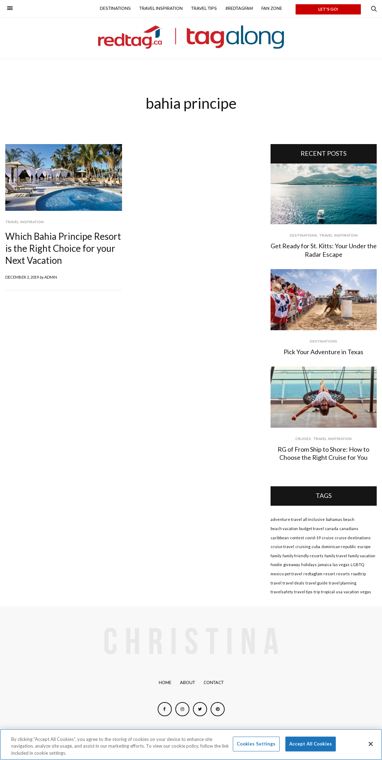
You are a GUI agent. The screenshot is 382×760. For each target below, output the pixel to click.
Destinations (115, 8)
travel (276, 583)
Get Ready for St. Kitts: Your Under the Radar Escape (324, 250)
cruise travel (282, 546)
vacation (351, 591)
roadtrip (358, 573)
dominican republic (338, 546)
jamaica (325, 564)
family (276, 555)
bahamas (334, 519)
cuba (315, 546)
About (187, 682)
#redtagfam (239, 8)
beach (348, 519)
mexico (277, 573)
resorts (343, 573)
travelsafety (282, 591)
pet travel (293, 573)
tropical (328, 591)
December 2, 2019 (22, 277)
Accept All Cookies (310, 745)
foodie (276, 564)
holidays (309, 564)
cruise (328, 537)
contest (297, 537)
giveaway (291, 564)
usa (339, 591)
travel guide (316, 583)
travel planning (342, 583)
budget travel (311, 528)
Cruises (303, 439)
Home (165, 682)
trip (317, 591)
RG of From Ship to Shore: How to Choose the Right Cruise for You (323, 453)
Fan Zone (271, 8)
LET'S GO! (328, 9)
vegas (365, 591)
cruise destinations (353, 537)
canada (331, 528)
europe (364, 546)
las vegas (341, 564)
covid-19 (313, 537)
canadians (348, 528)
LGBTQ (357, 564)
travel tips (303, 591)
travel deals (293, 583)
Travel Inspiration (161, 8)
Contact (214, 682)
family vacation (361, 555)
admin (50, 277)
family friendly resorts (303, 555)
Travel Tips (204, 8)
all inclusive (314, 519)
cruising (302, 546)
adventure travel (286, 519)
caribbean (280, 537)
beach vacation (284, 528)
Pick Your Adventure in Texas (323, 352)
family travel (336, 555)
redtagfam (312, 573)
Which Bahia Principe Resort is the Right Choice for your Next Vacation (63, 248)
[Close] (370, 745)
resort (329, 573)
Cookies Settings (256, 745)
